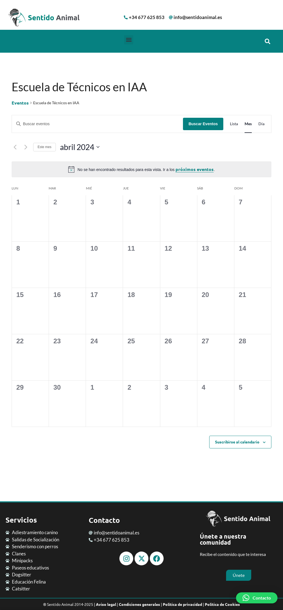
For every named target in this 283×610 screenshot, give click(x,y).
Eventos (20, 103)
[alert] (141, 169)
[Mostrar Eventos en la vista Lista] (234, 124)
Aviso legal (106, 604)
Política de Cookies (222, 604)
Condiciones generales (139, 604)
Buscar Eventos (203, 124)
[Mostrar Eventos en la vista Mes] (248, 124)
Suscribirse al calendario (237, 441)
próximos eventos (194, 169)
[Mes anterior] (15, 147)
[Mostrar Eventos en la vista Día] (261, 124)
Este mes (44, 147)
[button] (128, 39)
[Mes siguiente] (25, 147)
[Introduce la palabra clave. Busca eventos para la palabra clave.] (97, 124)
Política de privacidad (182, 604)
